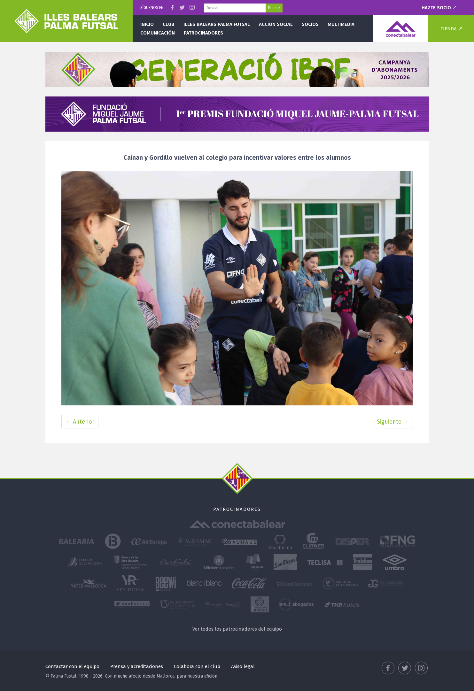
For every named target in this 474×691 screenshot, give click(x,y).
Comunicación (157, 33)
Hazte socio (436, 8)
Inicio (147, 24)
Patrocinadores (203, 33)
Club (169, 24)
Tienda (448, 29)
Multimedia (341, 24)
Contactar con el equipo (72, 666)
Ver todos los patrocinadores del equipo (237, 629)
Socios (310, 24)
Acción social (276, 24)
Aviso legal (243, 666)
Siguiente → (393, 421)
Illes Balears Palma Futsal (216, 24)
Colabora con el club (197, 666)
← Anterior (80, 421)
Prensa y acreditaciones (136, 666)
